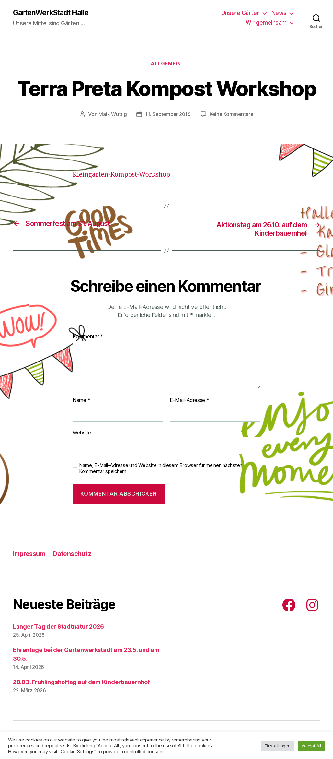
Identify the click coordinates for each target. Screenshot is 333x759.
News (279, 13)
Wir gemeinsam (266, 22)
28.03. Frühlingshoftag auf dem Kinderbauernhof (81, 683)
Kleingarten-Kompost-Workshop (125, 176)
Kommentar (88, 338)
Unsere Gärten (240, 13)
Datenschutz (76, 555)
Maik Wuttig (111, 115)
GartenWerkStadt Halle (54, 13)
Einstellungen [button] (278, 745)
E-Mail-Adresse (190, 402)
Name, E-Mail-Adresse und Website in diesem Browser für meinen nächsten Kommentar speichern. (160, 470)
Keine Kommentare (232, 115)
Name (81, 402)
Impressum (31, 555)
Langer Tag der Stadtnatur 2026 (58, 628)
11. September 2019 (167, 115)
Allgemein (166, 65)
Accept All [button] (311, 745)
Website (82, 434)
